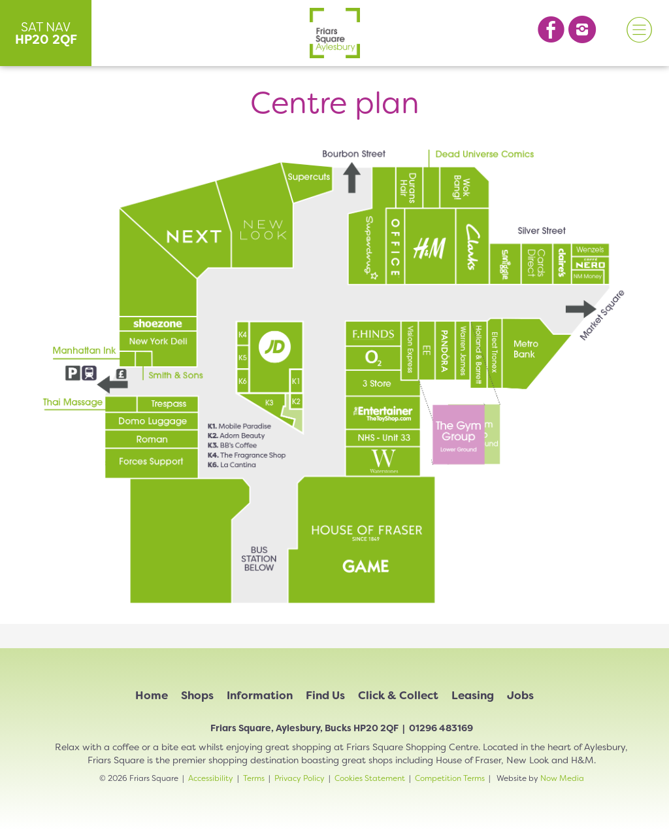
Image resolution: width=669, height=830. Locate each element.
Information (260, 695)
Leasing (472, 695)
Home (151, 695)
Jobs (520, 695)
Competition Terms (450, 778)
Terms (254, 778)
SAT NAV (46, 33)
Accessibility (210, 778)
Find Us (325, 695)
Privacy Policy (299, 778)
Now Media (562, 778)
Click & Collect (398, 695)
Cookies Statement (369, 778)
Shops (197, 695)
